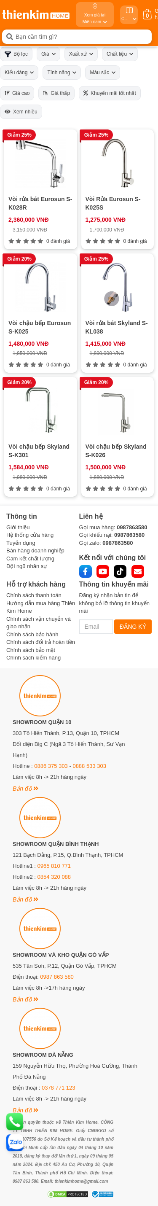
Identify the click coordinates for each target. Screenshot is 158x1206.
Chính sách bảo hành (32, 634)
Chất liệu (120, 54)
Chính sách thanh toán (34, 595)
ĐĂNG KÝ (133, 626)
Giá (48, 54)
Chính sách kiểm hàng (33, 657)
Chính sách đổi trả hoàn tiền (40, 642)
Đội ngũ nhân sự (26, 566)
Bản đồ (25, 788)
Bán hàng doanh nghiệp (35, 550)
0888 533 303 (89, 766)
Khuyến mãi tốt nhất (109, 93)
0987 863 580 (57, 977)
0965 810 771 (54, 866)
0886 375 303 (51, 766)
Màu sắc (102, 72)
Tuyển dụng (20, 543)
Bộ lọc (16, 54)
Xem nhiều (21, 112)
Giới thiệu (17, 527)
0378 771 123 (58, 1088)
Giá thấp (56, 93)
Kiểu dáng (19, 72)
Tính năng (61, 72)
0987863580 (132, 527)
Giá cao (17, 93)
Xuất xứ (81, 54)
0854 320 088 (54, 877)
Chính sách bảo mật (30, 650)
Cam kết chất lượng (30, 558)
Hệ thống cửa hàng (30, 535)
